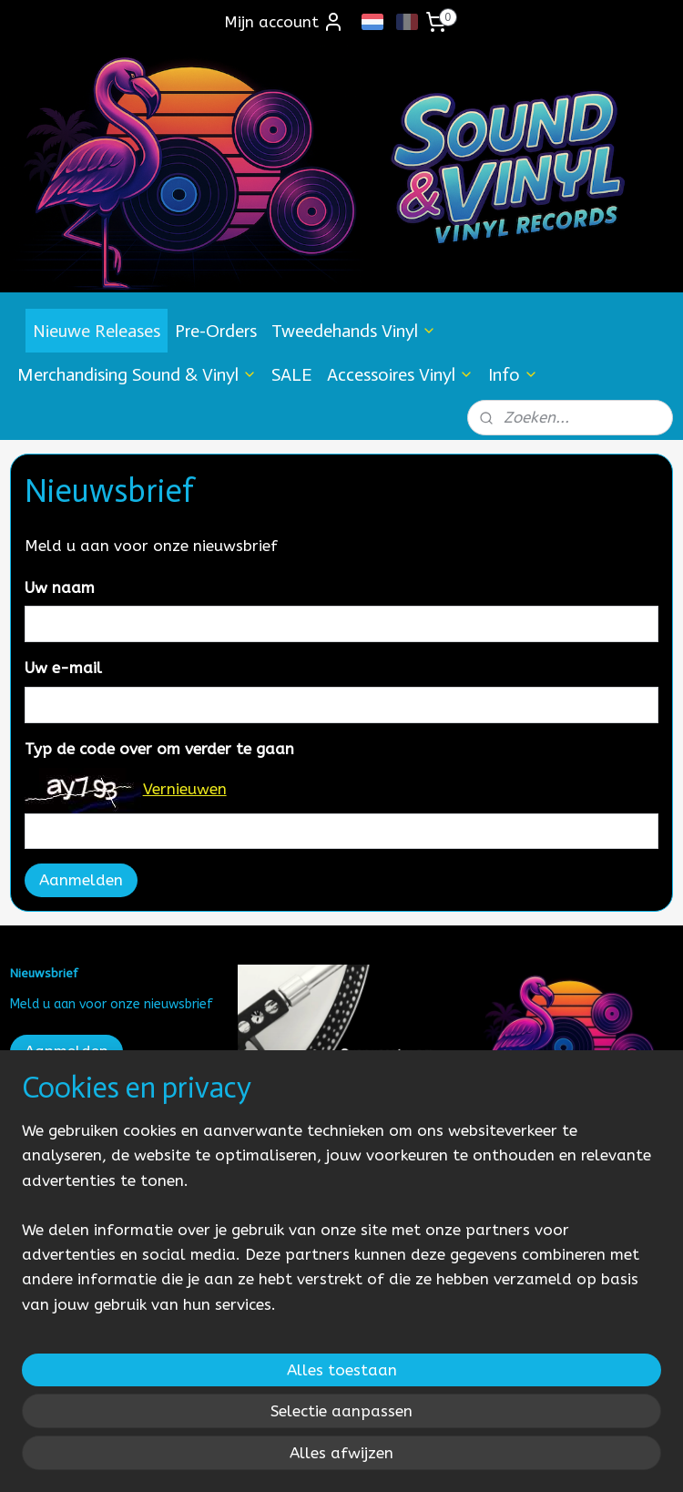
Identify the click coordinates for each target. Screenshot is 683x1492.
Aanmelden (81, 880)
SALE (291, 374)
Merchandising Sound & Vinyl (137, 374)
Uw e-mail (63, 668)
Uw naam (60, 587)
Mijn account (284, 22)
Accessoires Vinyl (400, 374)
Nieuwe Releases (96, 331)
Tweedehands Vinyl (353, 331)
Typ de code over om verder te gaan (159, 749)
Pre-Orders (216, 331)
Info (513, 374)
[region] (221, 1345)
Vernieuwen (185, 789)
